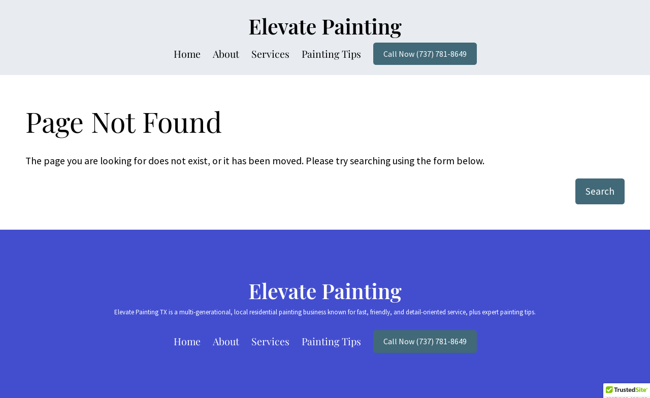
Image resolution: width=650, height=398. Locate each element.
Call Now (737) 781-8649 (425, 54)
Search (600, 191)
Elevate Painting (324, 26)
